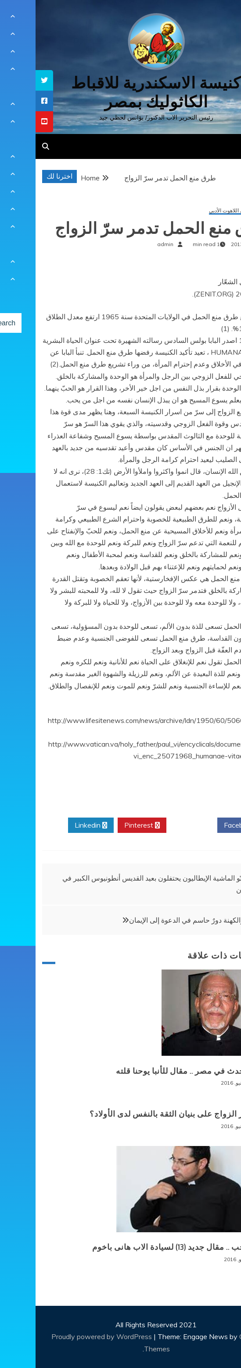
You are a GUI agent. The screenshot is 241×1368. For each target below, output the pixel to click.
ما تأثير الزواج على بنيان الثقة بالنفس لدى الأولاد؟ (141, 1114)
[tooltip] (9, 80)
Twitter (156, 825)
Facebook (207, 825)
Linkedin (55, 825)
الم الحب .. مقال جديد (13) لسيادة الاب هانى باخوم (142, 1247)
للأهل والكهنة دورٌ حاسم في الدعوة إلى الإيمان (160, 920)
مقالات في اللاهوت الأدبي (200, 211)
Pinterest (106, 825)
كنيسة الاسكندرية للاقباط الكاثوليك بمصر (120, 92)
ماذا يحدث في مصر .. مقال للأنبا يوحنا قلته (154, 1071)
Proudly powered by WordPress (67, 1336)
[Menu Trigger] (217, 19)
